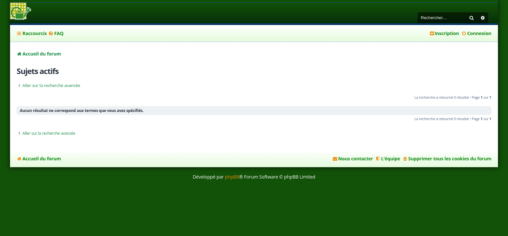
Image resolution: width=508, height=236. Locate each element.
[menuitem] (56, 33)
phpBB (232, 177)
